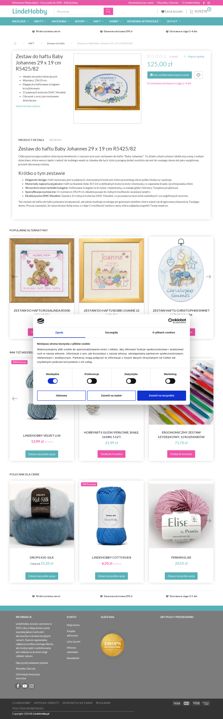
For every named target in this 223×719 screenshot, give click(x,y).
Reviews (55, 139)
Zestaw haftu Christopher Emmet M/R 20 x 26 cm (181, 313)
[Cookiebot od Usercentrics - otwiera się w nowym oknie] (171, 321)
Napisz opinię (195, 56)
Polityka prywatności (28, 708)
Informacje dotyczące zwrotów (28, 676)
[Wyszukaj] (108, 11)
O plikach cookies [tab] (163, 332)
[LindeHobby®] (29, 10)
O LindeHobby (191, 2)
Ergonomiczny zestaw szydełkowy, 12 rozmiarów (181, 435)
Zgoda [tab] (59, 332)
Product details (31, 139)
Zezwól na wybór (111, 395)
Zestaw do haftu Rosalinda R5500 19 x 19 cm (42, 313)
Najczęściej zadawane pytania (32, 662)
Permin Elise (181, 557)
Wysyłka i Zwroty (167, 2)
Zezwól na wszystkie (161, 395)
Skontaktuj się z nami (140, 2)
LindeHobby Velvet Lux (42, 435)
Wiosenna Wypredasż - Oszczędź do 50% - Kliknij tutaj (45, 2)
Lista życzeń (172, 11)
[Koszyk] (200, 11)
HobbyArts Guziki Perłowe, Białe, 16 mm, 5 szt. (111, 435)
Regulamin (103, 702)
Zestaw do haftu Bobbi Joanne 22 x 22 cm (111, 313)
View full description (28, 106)
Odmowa (61, 395)
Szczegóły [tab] (111, 332)
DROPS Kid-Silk (42, 557)
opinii (173, 56)
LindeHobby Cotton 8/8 (111, 557)
